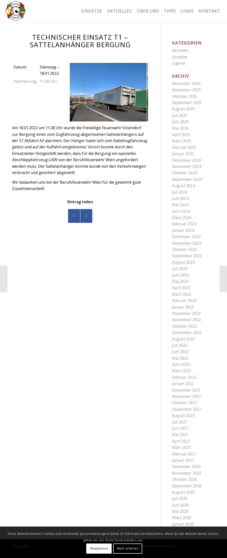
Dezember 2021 (186, 390)
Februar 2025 (184, 147)
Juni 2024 (180, 198)
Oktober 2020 (184, 479)
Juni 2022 (180, 351)
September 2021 (187, 409)
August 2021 (183, 415)
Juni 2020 (180, 505)
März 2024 (181, 217)
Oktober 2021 (184, 402)
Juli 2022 (179, 345)
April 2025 (181, 134)
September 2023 (187, 255)
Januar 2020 (183, 524)
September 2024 (187, 179)
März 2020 (181, 517)
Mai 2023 (180, 281)
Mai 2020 (180, 511)
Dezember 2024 (186, 160)
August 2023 (183, 262)
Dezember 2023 (186, 236)
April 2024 (181, 211)
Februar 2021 (184, 454)
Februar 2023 (184, 300)
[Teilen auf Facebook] (74, 216)
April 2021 (181, 441)
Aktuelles (180, 50)
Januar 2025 (183, 153)
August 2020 (183, 492)
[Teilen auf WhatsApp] (86, 216)
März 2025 (181, 140)
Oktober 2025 (184, 96)
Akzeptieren (99, 548)
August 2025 (183, 109)
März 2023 (181, 294)
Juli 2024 (179, 192)
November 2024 (186, 166)
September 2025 (187, 102)
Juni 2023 (180, 275)
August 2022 (183, 339)
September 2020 (187, 486)
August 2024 (183, 185)
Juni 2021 (180, 428)
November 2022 (186, 319)
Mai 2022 (180, 358)
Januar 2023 (183, 307)
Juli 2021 (179, 422)
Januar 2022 (183, 383)
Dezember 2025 (186, 83)
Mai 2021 (180, 434)
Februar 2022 (184, 377)
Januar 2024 (183, 230)
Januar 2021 (183, 460)
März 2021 (181, 447)
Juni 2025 (180, 121)
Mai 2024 (180, 204)
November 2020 (186, 473)
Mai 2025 (180, 128)
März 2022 (181, 370)
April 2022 (181, 364)
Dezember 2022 (186, 313)
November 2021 (186, 396)
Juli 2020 (179, 498)
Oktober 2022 (184, 326)
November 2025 (186, 89)
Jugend (178, 63)
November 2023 (186, 243)
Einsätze (179, 57)
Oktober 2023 (184, 249)
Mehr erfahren (128, 548)
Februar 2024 (184, 223)
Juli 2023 (179, 268)
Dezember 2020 (186, 466)
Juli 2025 (179, 115)
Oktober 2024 (184, 172)
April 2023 (181, 287)
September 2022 (187, 332)
